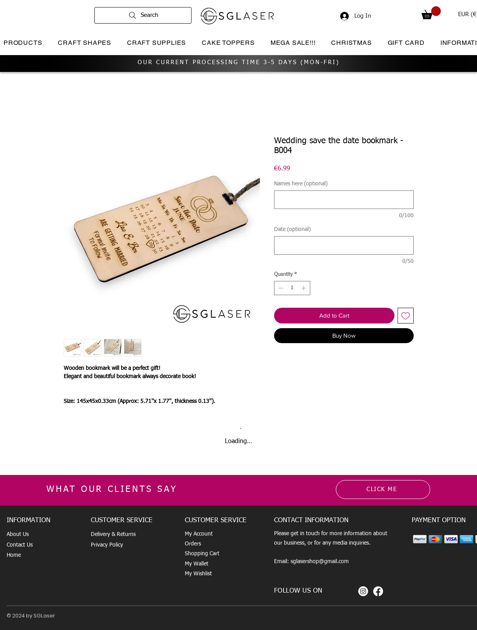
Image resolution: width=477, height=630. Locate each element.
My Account (199, 534)
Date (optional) (292, 229)
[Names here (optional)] (343, 199)
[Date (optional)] (343, 245)
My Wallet (196, 564)
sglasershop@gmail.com (320, 561)
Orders (193, 544)
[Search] (143, 15)
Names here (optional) (301, 184)
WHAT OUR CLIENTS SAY (112, 489)
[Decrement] (280, 288)
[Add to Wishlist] (406, 316)
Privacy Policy (107, 545)
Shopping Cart (202, 553)
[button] (431, 12)
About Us (18, 534)
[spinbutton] (292, 288)
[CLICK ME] (383, 489)
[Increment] (304, 288)
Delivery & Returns (113, 534)
